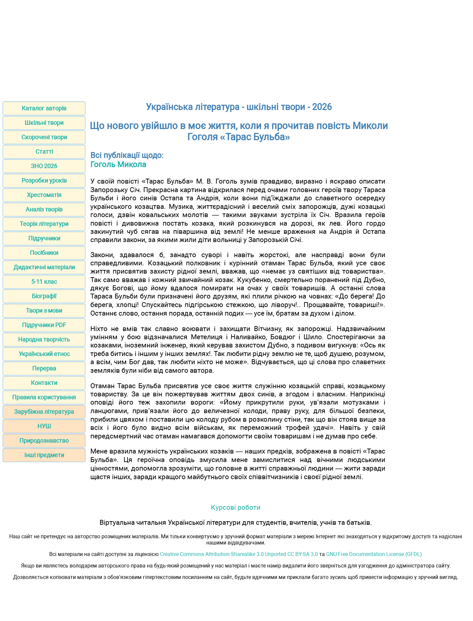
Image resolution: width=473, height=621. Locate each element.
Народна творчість (44, 339)
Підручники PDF (44, 325)
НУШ (44, 426)
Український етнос (44, 353)
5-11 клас (44, 281)
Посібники (44, 252)
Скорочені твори (44, 137)
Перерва (44, 368)
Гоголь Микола (118, 164)
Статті (44, 151)
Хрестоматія (44, 194)
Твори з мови (44, 310)
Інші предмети (44, 455)
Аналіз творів (44, 209)
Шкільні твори (44, 122)
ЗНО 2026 (44, 166)
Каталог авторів (44, 108)
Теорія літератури (44, 223)
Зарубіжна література (44, 411)
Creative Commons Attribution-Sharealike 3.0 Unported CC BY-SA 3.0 (239, 554)
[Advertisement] (236, 49)
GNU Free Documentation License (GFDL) (374, 554)
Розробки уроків (44, 180)
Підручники (44, 238)
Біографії (44, 296)
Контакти (44, 382)
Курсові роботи (235, 507)
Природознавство (44, 440)
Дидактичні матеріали (44, 267)
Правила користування (44, 397)
